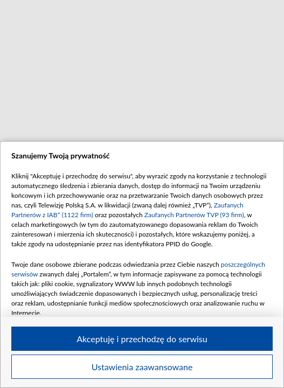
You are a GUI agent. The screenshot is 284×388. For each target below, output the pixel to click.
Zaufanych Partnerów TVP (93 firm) (194, 215)
